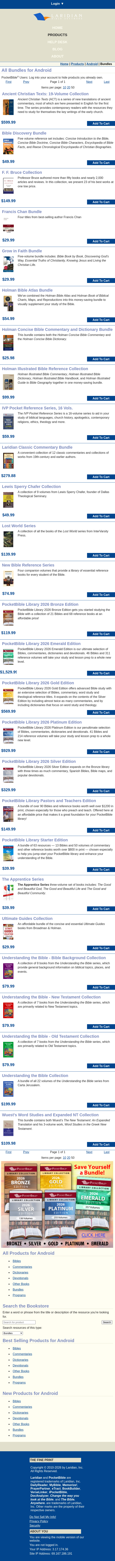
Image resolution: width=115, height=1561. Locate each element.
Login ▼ (57, 3)
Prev (26, 81)
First (8, 81)
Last (106, 81)
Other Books (21, 1284)
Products (57, 35)
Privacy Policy (39, 1521)
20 (68, 87)
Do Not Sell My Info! (43, 1517)
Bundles (18, 1289)
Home (57, 28)
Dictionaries (20, 1272)
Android (92, 64)
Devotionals (20, 1278)
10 (64, 87)
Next (89, 81)
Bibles (17, 1261)
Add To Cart (101, 123)
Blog (58, 49)
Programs (19, 1295)
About (57, 56)
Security (35, 1525)
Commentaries (22, 1266)
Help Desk (57, 42)
